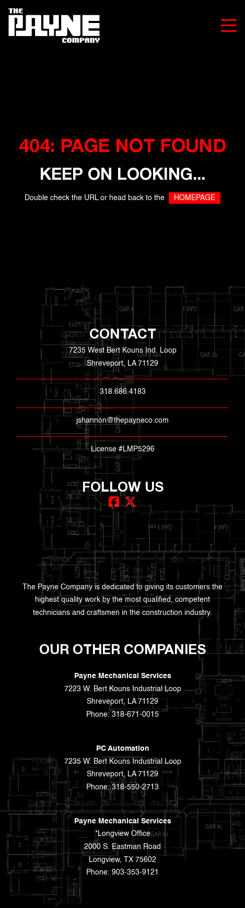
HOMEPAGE (194, 198)
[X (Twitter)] (130, 502)
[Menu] (229, 25)
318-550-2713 (135, 787)
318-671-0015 (135, 714)
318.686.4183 (123, 391)
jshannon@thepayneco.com (122, 420)
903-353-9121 (135, 872)
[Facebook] (114, 502)
